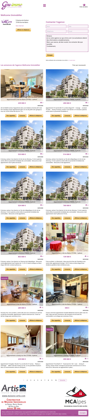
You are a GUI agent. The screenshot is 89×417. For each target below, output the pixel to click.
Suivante (62, 380)
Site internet (20, 26)
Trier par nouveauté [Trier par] (80, 65)
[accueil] (15, 5)
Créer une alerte (84, 5)
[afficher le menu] (44, 5)
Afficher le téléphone (23, 30)
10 (56, 380)
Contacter (22, 115)
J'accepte (83, 413)
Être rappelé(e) (11, 115)
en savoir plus (71, 60)
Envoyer (50, 55)
